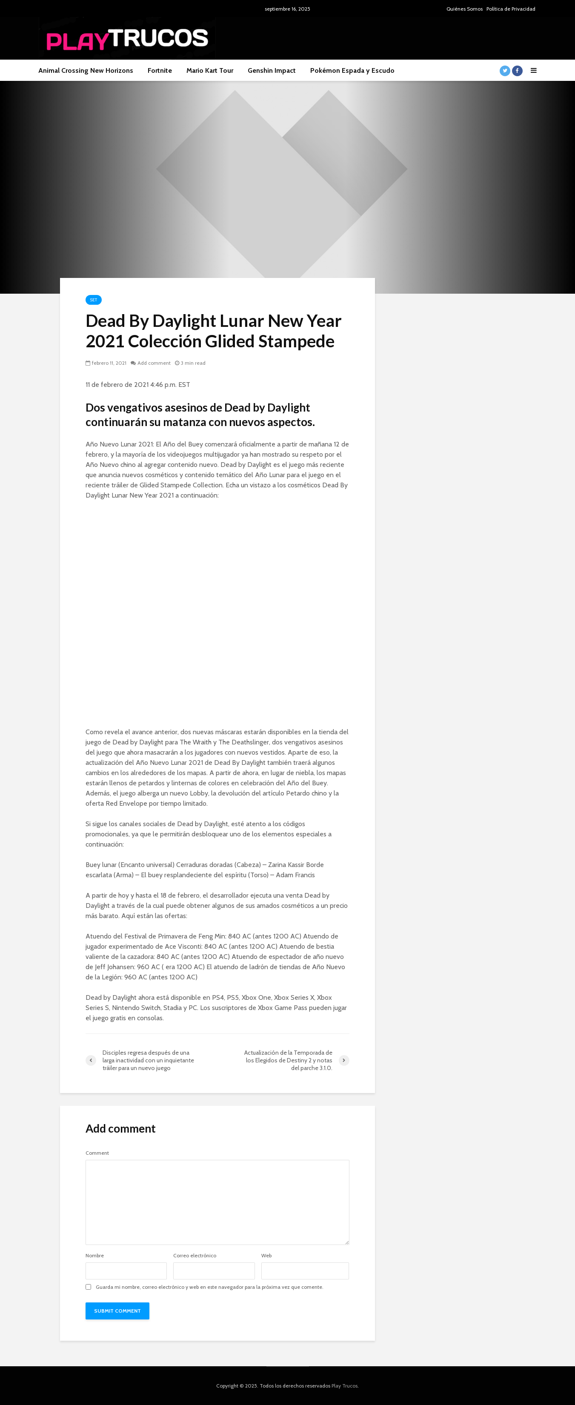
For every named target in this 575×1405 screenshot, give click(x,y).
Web (266, 1255)
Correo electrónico (194, 1255)
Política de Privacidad (510, 9)
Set (93, 300)
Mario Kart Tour (209, 70)
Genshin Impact (272, 70)
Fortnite (160, 70)
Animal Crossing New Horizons (85, 70)
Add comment (154, 363)
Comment (97, 1153)
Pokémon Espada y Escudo (352, 70)
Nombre (95, 1255)
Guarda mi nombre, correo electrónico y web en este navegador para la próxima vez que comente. (209, 1287)
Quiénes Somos (464, 9)
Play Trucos (345, 1385)
